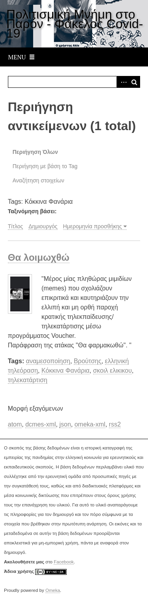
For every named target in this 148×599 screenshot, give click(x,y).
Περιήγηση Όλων (35, 152)
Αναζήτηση (134, 82)
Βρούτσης (87, 361)
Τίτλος (15, 226)
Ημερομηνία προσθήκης (92, 226)
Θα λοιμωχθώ (38, 257)
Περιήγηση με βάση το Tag (45, 166)
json (65, 424)
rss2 (115, 424)
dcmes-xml (40, 424)
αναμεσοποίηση (48, 361)
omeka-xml (90, 424)
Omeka (52, 590)
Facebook (64, 561)
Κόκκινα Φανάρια (65, 370)
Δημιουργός (42, 226)
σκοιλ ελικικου (112, 370)
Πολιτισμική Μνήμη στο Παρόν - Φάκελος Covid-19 (74, 23)
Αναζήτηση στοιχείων (38, 180)
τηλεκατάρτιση (27, 380)
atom (15, 424)
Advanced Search (122, 82)
